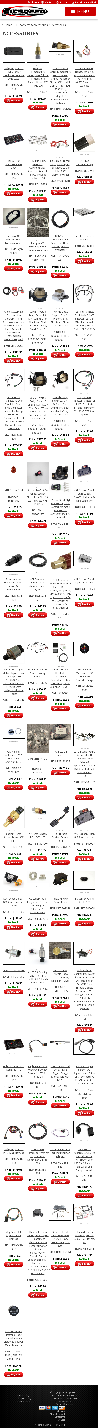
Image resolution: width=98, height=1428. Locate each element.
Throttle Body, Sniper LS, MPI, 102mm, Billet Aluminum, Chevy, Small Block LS (60, 318)
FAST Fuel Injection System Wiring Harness (38, 673)
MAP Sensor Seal (14, 490)
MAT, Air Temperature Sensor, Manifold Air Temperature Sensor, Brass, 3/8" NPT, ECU (38, 77)
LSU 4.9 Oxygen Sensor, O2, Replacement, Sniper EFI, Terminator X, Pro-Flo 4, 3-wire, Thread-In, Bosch (84, 1075)
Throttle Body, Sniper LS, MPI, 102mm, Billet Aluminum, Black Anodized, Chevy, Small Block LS (60, 406)
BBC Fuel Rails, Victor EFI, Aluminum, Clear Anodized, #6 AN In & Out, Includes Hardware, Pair (38, 169)
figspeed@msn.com (65, 1404)
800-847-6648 (64, 1401)
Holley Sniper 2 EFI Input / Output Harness (13, 1235)
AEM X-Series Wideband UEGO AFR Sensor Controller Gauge (84, 675)
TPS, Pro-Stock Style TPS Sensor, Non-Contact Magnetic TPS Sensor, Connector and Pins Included (60, 508)
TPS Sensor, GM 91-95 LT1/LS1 (84, 900)
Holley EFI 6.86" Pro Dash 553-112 (13, 1068)
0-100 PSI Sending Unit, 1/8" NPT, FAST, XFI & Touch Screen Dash (38, 977)
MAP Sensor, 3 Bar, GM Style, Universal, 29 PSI (13, 902)
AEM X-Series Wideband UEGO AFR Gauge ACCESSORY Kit (13, 757)
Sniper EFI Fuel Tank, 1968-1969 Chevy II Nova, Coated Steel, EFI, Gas (60, 1238)
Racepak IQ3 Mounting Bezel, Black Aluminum (13, 239)
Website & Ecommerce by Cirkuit (50, 1424)
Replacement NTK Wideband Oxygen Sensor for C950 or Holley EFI (38, 1071)
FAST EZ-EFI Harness (60, 753)
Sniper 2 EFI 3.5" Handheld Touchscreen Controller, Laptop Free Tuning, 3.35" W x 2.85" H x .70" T (60, 678)
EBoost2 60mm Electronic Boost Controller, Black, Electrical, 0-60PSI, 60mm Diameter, (13, 1338)
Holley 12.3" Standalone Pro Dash (13, 164)
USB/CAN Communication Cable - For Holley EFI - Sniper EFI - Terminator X (60, 242)
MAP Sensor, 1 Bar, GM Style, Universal (84, 835)
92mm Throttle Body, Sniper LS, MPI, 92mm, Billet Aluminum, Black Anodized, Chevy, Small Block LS (37, 320)
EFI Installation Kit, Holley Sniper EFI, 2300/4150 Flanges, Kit (84, 1237)
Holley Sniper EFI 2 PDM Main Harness (13, 1151)
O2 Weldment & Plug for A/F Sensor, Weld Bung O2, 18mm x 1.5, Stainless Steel (37, 905)
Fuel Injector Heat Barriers (84, 237)
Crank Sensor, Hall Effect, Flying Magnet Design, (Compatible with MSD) (60, 1073)
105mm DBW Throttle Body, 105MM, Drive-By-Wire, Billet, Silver (60, 975)
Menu (80, 11)
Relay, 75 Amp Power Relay (60, 900)
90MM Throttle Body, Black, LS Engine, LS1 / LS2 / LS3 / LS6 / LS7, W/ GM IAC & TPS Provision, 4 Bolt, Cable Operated (38, 408)
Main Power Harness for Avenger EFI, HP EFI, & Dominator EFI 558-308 (38, 1156)
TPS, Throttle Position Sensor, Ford (60, 837)
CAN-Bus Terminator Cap (84, 162)
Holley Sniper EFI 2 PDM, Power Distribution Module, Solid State (13, 73)
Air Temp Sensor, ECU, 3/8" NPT (38, 835)
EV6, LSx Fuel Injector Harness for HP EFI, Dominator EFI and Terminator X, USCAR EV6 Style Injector (84, 406)
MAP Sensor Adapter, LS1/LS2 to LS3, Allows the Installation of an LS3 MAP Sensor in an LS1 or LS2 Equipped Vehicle (84, 1160)
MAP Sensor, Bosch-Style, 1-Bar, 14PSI (84, 581)
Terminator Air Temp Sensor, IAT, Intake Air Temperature (14, 584)
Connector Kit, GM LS (38, 760)
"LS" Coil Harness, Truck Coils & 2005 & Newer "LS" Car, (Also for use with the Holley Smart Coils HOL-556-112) (84, 320)
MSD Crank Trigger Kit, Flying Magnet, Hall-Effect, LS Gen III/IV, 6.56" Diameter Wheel (60, 167)
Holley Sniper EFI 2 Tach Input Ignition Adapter (60, 1153)
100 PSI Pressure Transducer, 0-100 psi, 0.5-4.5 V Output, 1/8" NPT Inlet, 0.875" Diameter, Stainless (84, 77)
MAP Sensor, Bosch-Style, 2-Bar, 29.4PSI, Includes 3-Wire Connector (84, 495)
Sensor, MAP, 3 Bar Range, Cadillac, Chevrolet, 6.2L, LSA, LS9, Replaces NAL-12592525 (38, 497)
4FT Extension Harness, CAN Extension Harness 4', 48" (38, 584)
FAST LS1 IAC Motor (13, 970)
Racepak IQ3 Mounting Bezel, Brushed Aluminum (38, 247)
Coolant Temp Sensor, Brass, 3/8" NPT (13, 837)
